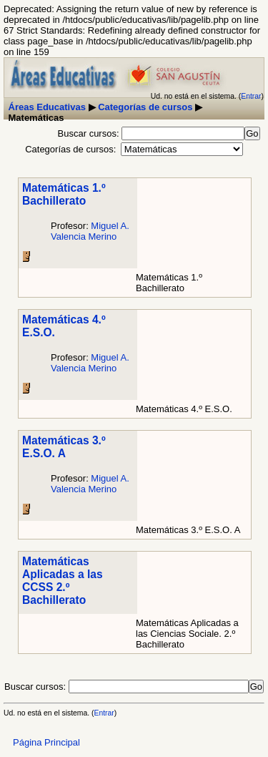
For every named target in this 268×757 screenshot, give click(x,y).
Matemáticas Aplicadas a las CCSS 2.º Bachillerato (62, 580)
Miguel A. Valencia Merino (90, 231)
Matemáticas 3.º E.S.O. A (64, 446)
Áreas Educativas (47, 107)
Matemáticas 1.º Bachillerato (64, 194)
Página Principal (46, 742)
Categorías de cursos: (70, 149)
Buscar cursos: (90, 133)
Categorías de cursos (145, 107)
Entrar (251, 96)
